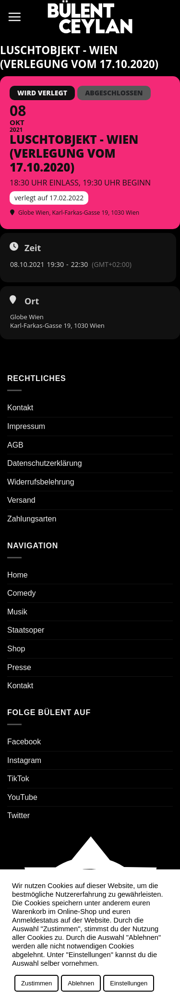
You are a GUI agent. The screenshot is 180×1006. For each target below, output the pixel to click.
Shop (16, 649)
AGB (15, 445)
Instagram (24, 760)
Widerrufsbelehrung (40, 482)
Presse (19, 667)
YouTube (22, 797)
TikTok (18, 779)
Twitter (18, 815)
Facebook (24, 742)
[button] (14, 16)
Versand (21, 500)
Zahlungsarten (31, 519)
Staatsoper (25, 630)
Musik (17, 612)
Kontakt (20, 408)
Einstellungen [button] (128, 983)
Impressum (26, 426)
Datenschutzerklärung (44, 463)
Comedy (21, 593)
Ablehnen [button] (81, 983)
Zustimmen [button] (36, 983)
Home (17, 575)
